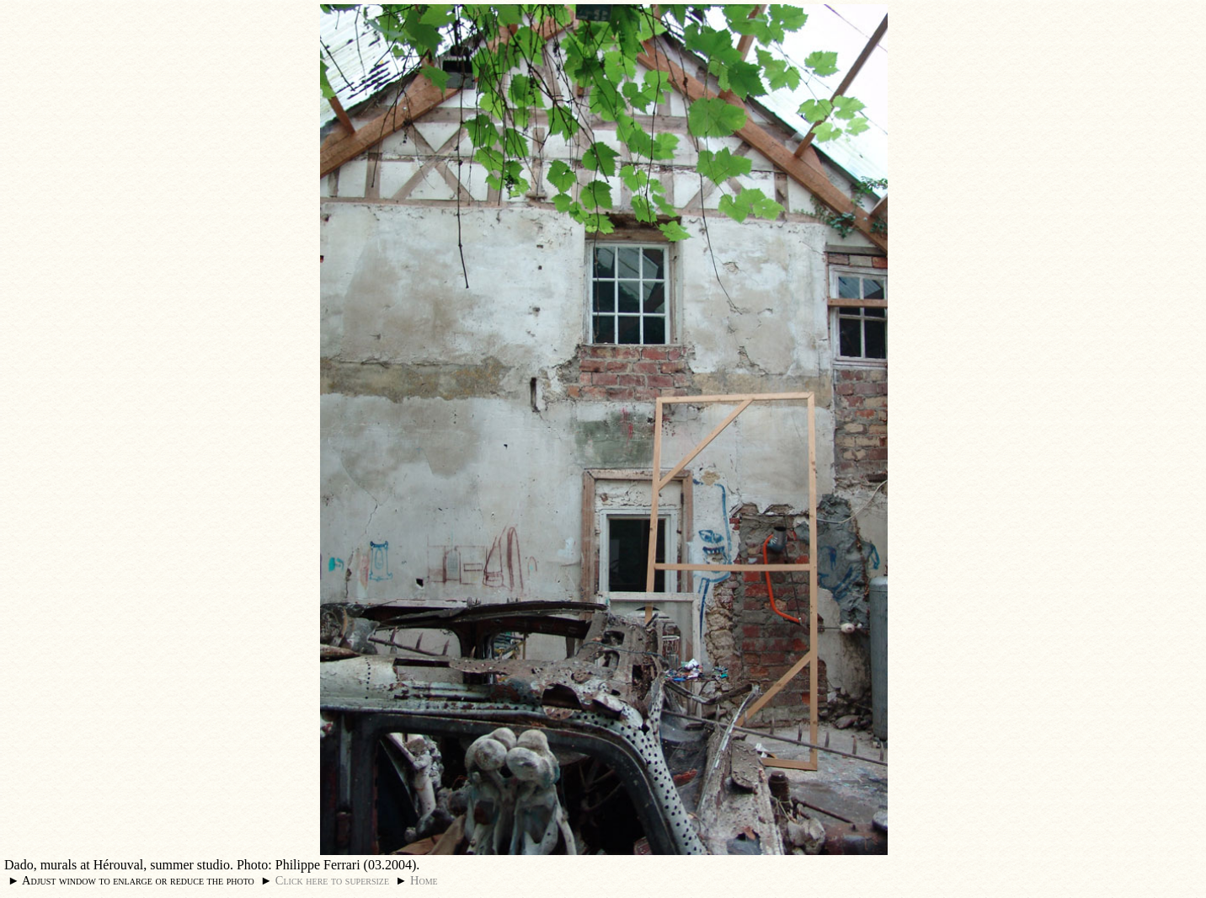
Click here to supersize (332, 880)
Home (424, 880)
